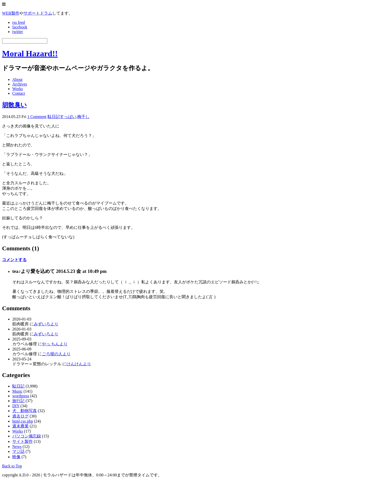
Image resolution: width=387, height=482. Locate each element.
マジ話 (18, 451)
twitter (17, 31)
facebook (19, 27)
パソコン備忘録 (26, 436)
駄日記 (54, 116)
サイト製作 (22, 441)
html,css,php (22, 421)
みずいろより (46, 324)
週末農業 (20, 426)
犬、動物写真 (24, 411)
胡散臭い (14, 105)
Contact (18, 93)
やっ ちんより (55, 344)
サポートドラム (38, 13)
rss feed (18, 22)
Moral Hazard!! (30, 53)
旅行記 (18, 401)
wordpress (20, 396)
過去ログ (20, 416)
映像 (16, 457)
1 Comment (37, 116)
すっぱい (68, 116)
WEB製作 (10, 13)
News (16, 446)
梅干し (83, 116)
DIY (15, 406)
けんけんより (79, 364)
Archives (19, 84)
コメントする (14, 260)
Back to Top (12, 466)
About (17, 79)
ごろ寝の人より (56, 354)
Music (17, 391)
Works (17, 89)
